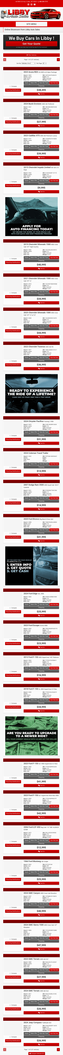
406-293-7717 (43, 1)
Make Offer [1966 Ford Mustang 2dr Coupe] (34, 872)
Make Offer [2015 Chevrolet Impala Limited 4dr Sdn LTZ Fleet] (34, 180)
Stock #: (26, 75)
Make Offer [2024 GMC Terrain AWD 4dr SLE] (34, 1001)
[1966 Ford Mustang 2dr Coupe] (13, 867)
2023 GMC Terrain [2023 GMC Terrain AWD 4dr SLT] (36, 959)
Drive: (25, 80)
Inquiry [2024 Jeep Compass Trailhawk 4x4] (27, 1033)
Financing (41, 86)
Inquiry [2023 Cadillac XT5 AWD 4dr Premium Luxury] (27, 146)
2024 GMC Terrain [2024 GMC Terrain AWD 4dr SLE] (36, 991)
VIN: (44, 75)
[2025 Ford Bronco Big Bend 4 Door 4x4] (13, 524)
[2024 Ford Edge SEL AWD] (13, 599)
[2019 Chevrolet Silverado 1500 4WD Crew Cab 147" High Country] (13, 250)
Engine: (44, 76)
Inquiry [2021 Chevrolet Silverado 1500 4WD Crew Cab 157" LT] (27, 291)
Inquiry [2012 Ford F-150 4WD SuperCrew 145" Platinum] (27, 668)
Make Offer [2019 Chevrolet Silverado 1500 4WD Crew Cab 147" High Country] (34, 257)
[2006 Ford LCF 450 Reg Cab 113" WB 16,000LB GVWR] (13, 833)
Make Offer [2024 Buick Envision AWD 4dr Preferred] (34, 114)
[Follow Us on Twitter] (31, 4)
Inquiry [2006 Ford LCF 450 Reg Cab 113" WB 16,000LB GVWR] (27, 840)
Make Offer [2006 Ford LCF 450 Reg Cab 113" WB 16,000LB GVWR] (34, 840)
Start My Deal (54, 83)
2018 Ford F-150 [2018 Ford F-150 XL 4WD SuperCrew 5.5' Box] (40, 689)
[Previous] (4, 59)
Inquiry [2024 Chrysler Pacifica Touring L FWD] (27, 432)
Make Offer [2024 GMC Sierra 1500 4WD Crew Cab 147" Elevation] (34, 938)
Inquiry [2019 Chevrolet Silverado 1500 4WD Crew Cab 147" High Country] (27, 257)
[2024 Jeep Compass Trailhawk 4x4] (13, 1028)
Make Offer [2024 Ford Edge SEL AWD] (34, 604)
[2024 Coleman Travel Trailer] (13, 459)
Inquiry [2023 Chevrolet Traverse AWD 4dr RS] (27, 357)
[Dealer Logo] (31, 14)
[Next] (58, 59)
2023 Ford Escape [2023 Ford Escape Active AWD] (36, 625)
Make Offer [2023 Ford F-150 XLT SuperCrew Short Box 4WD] (34, 806)
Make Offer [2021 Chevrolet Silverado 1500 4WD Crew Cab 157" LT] (34, 291)
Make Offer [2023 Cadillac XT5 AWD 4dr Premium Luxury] (34, 146)
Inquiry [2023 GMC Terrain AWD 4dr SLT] (27, 970)
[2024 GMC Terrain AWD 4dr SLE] (13, 996)
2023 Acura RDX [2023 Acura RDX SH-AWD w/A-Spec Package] (40, 72)
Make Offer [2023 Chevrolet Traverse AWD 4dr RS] (34, 357)
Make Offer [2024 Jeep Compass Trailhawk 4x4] (34, 1033)
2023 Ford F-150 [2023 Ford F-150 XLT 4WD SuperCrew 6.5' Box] (41, 763)
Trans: (44, 78)
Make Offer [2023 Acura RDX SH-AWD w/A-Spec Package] (34, 83)
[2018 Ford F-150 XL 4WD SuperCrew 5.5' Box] (13, 694)
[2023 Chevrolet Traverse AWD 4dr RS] (13, 352)
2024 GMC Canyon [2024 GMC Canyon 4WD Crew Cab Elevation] (40, 893)
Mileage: (45, 80)
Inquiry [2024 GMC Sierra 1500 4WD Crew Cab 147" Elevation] (27, 938)
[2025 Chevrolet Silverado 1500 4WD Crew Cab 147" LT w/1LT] (13, 318)
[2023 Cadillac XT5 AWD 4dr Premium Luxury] (13, 141)
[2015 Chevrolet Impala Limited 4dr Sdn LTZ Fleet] (13, 173)
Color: (25, 78)
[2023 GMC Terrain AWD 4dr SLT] (13, 964)
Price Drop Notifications (13, 90)
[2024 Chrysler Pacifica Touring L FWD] (13, 427)
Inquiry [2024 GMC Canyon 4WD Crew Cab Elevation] (27, 904)
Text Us (41, 94)
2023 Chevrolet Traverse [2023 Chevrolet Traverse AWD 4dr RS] (38, 347)
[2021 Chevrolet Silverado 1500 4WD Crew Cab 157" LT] (13, 284)
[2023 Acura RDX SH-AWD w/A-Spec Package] (13, 77)
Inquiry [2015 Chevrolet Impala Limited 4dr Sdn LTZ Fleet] (27, 180)
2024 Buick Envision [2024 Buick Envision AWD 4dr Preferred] (39, 104)
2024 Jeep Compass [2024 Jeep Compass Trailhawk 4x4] (37, 1022)
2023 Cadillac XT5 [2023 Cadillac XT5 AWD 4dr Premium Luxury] (40, 135)
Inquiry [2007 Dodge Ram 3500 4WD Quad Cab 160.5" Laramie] (27, 498)
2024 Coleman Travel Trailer (36, 453)
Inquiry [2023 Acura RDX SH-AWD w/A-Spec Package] (27, 83)
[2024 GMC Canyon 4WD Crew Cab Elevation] (13, 899)
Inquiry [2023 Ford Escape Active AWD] (27, 636)
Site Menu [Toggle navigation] (31, 24)
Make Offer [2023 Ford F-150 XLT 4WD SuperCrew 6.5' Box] (34, 774)
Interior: (26, 76)
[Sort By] (28, 63)
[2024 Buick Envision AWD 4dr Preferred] (13, 109)
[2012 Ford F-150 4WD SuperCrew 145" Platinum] (13, 663)
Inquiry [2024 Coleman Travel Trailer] (27, 464)
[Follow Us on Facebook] (28, 4)
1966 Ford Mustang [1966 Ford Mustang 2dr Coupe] (36, 861)
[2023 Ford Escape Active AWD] (13, 631)
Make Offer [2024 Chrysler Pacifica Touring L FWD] (34, 432)
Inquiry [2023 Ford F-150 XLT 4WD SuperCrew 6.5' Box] (27, 774)
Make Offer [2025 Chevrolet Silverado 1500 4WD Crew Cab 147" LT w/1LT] (34, 325)
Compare (14, 86)
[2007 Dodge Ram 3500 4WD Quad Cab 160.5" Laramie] (13, 490)
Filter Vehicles (31, 55)
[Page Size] (44, 63)
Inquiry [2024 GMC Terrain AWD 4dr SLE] (27, 1001)
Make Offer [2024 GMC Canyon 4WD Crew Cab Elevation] (34, 904)
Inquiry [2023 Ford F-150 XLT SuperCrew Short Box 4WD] (27, 806)
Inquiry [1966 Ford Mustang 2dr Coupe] (27, 872)
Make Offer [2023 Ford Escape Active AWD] (34, 636)
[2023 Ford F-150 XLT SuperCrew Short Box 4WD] (13, 801)
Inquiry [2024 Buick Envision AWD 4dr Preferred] (27, 114)
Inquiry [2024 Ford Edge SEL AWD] (27, 604)
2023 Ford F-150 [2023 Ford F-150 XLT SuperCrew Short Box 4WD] (41, 795)
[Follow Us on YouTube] (34, 4)
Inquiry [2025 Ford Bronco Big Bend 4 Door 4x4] (27, 530)
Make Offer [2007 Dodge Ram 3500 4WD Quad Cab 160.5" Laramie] (34, 498)
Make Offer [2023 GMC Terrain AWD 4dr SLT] (34, 970)
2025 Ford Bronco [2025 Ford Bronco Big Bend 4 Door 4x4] (38, 519)
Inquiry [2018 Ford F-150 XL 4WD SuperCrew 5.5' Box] (27, 700)
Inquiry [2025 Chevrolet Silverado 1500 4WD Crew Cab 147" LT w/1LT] (27, 325)
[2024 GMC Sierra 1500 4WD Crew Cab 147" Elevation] (13, 930)
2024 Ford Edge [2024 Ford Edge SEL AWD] (34, 593)
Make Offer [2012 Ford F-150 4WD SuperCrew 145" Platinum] (34, 668)
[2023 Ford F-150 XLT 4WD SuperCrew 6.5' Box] (13, 769)
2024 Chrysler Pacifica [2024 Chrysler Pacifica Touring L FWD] (39, 421)
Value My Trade (43, 83)
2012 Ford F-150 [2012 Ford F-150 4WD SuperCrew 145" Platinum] (41, 657)
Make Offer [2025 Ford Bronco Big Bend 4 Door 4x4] (34, 530)
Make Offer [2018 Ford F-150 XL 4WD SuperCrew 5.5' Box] (34, 700)
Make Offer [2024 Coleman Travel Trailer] (34, 464)
